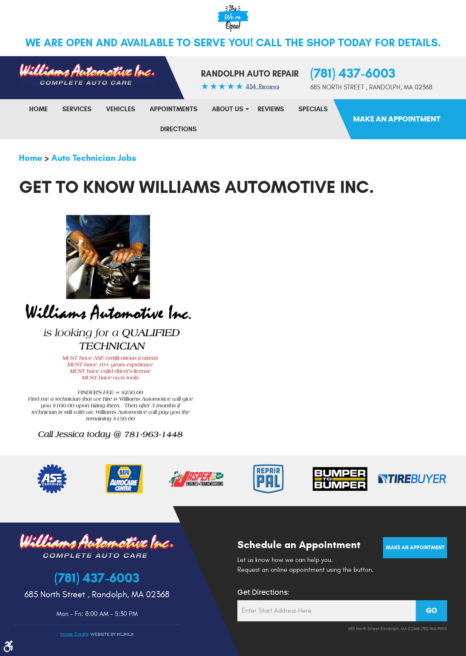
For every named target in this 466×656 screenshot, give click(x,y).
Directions (178, 129)
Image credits (74, 634)
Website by (112, 634)
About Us (227, 109)
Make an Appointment (415, 547)
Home (38, 109)
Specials (313, 109)
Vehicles (120, 109)
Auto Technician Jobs (93, 157)
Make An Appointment (397, 119)
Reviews (271, 109)
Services (76, 109)
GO (431, 610)
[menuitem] (38, 109)
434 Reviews (262, 86)
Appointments (173, 109)
